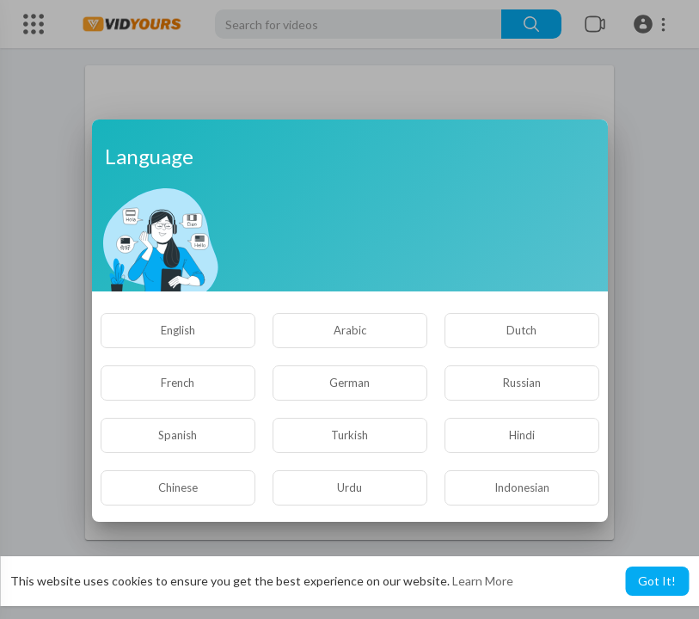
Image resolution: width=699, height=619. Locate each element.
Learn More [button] (482, 580)
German (349, 382)
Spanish (177, 435)
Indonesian (521, 487)
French (177, 382)
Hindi (522, 435)
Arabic (350, 330)
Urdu (349, 487)
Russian (522, 382)
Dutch (521, 330)
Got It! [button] (657, 580)
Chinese (178, 487)
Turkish (349, 435)
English (178, 330)
